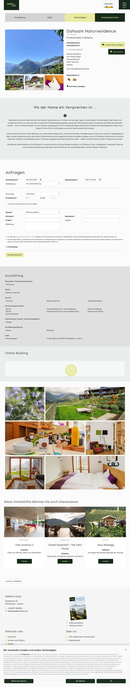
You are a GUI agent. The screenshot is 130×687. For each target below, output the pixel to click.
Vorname (9, 216)
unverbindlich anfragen (114, 45)
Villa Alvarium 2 (24, 545)
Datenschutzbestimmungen (25, 237)
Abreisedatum (71, 180)
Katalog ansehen (76, 625)
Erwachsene (11, 198)
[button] (126, 650)
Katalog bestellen (76, 623)
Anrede (9, 212)
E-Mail (8, 220)
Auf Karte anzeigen (77, 86)
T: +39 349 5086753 (75, 50)
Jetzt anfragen (80, 17)
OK (111, 681)
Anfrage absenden (14, 255)
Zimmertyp (10, 194)
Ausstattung (20, 17)
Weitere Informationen (18, 681)
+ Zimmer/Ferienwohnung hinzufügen (22, 204)
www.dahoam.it (73, 45)
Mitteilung (10, 224)
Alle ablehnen (80, 681)
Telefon (68, 220)
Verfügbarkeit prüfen (110, 17)
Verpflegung (10, 184)
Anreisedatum (11, 180)
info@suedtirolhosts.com (18, 611)
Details (24, 561)
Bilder (50, 17)
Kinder (42, 198)
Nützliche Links (14, 631)
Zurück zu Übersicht (14, 581)
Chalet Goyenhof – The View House (65, 547)
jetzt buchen (118, 52)
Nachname (69, 216)
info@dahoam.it (73, 43)
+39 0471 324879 (15, 608)
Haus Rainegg (105, 545)
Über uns (71, 631)
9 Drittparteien (25, 654)
